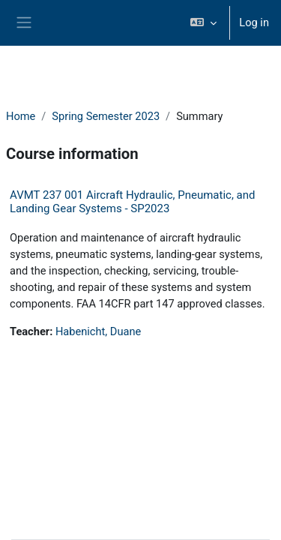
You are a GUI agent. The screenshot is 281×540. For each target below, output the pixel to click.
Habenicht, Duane (98, 331)
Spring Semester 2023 (106, 116)
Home (20, 116)
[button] (203, 23)
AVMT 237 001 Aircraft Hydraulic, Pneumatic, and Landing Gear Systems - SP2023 (132, 201)
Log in (254, 22)
